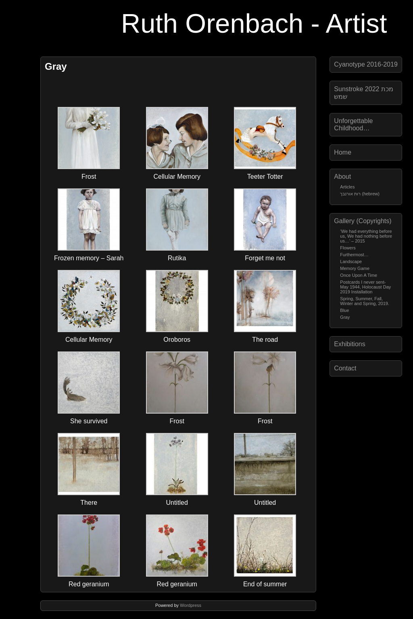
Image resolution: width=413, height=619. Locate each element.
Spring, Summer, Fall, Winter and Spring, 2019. (364, 301)
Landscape (351, 261)
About (342, 176)
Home (342, 152)
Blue (344, 310)
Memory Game (354, 268)
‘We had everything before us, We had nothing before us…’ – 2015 (366, 236)
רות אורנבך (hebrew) (360, 193)
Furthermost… (354, 254)
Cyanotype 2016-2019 (365, 64)
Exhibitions (349, 344)
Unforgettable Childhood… (353, 124)
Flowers (348, 247)
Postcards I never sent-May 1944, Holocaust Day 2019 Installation (365, 287)
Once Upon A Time (358, 275)
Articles (347, 186)
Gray (345, 317)
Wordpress (190, 605)
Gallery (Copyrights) (362, 220)
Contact (345, 368)
